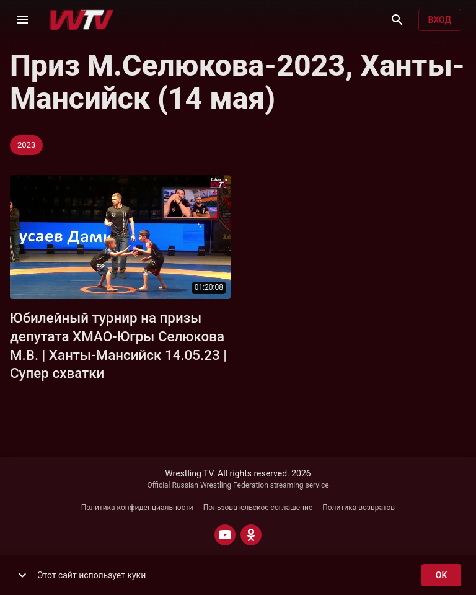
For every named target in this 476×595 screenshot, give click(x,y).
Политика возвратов (358, 507)
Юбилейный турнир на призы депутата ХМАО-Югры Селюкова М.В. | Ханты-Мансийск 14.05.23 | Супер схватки (118, 346)
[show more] (22, 575)
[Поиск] (397, 20)
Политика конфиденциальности (137, 507)
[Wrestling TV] (81, 20)
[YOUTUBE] (225, 534)
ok (441, 575)
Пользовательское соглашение (258, 507)
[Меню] (22, 20)
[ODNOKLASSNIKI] (251, 534)
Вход (440, 20)
